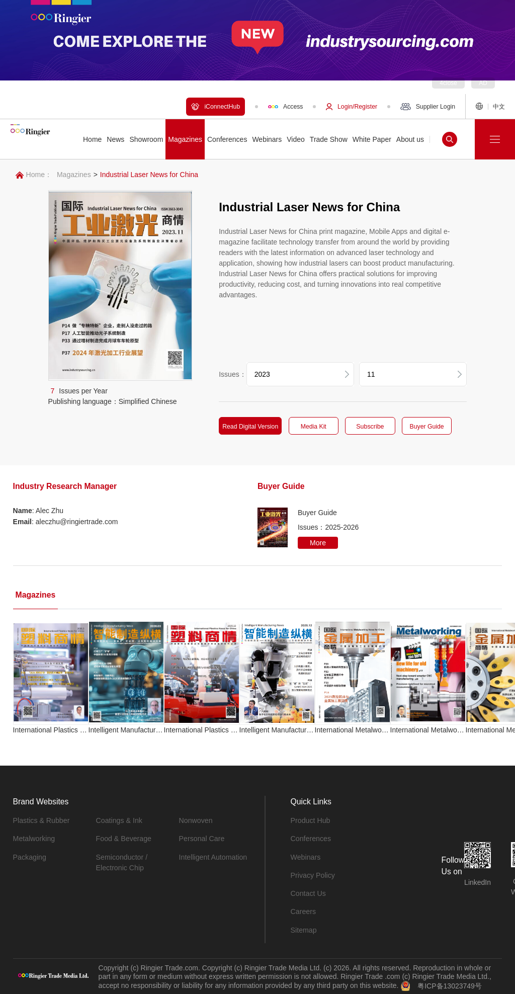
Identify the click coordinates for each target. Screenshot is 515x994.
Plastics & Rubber (41, 820)
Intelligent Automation (212, 856)
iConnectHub (215, 106)
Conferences (310, 838)
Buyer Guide (428, 426)
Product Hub (310, 820)
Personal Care (201, 838)
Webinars (305, 856)
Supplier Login (427, 106)
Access (285, 106)
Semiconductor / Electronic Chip (121, 861)
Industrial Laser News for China (149, 175)
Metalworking (33, 838)
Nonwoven (195, 820)
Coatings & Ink (119, 820)
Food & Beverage (123, 838)
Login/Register (351, 106)
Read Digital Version (251, 426)
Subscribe (371, 426)
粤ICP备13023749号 (449, 984)
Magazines (74, 175)
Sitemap (303, 929)
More (318, 542)
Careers (303, 910)
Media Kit (314, 426)
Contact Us (308, 892)
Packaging (29, 856)
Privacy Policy (312, 874)
